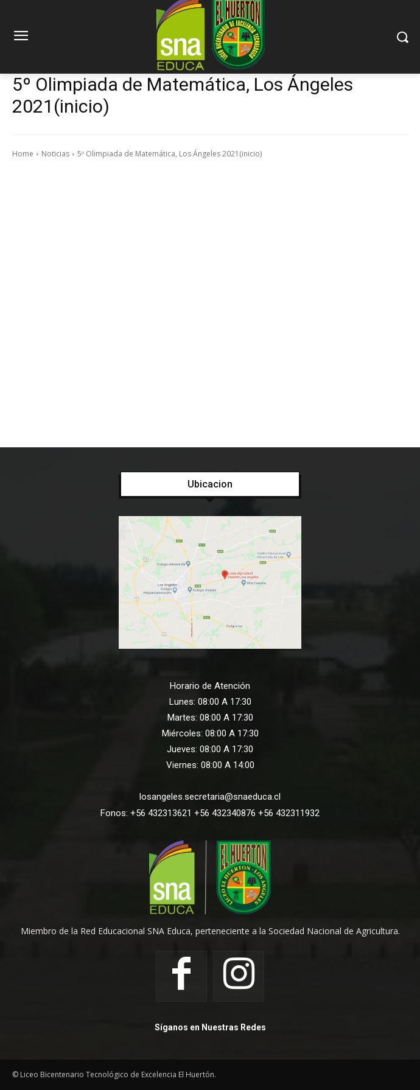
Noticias (55, 153)
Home (22, 153)
